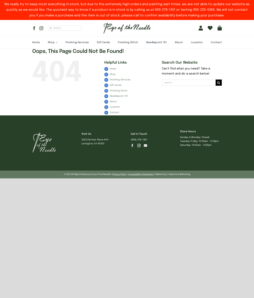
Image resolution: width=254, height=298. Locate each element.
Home (113, 69)
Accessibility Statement (141, 174)
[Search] (50, 28)
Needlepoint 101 (119, 96)
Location (115, 107)
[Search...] (64, 28)
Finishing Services (120, 80)
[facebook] (34, 28)
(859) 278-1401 (139, 140)
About (113, 101)
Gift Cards (116, 85)
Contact (114, 112)
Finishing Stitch (118, 91)
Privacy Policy (119, 174)
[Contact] (145, 145)
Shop (113, 74)
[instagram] (41, 28)
